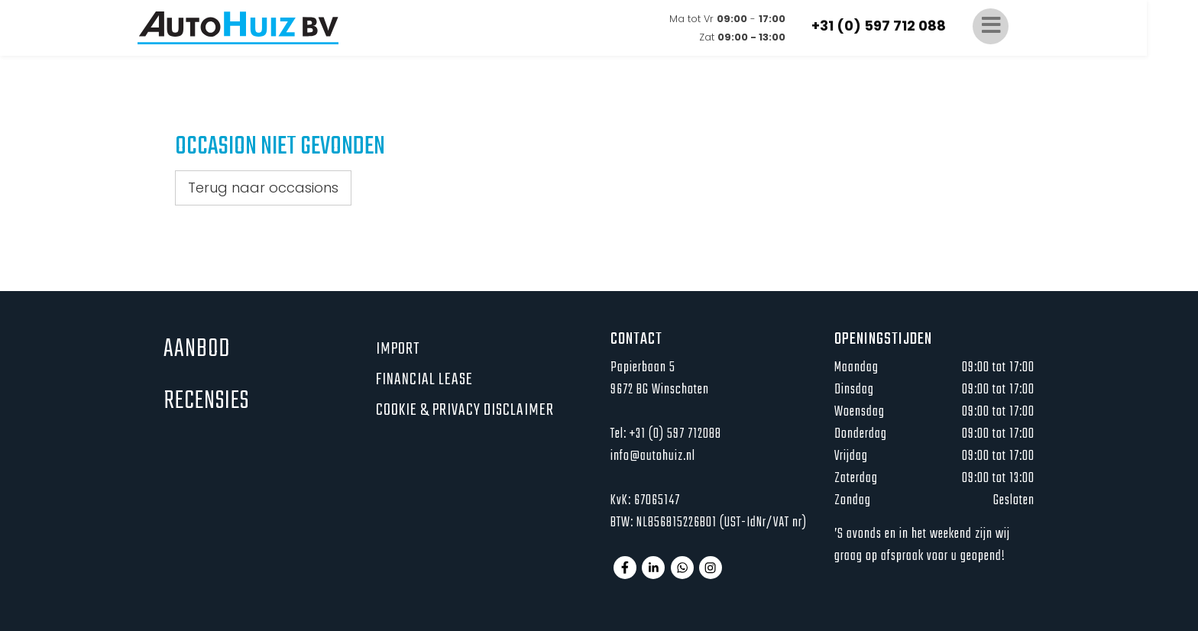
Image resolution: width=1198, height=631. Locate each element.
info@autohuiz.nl (652, 456)
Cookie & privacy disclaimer (465, 410)
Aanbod (197, 349)
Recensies (206, 401)
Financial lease (424, 379)
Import (397, 349)
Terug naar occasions (263, 187)
